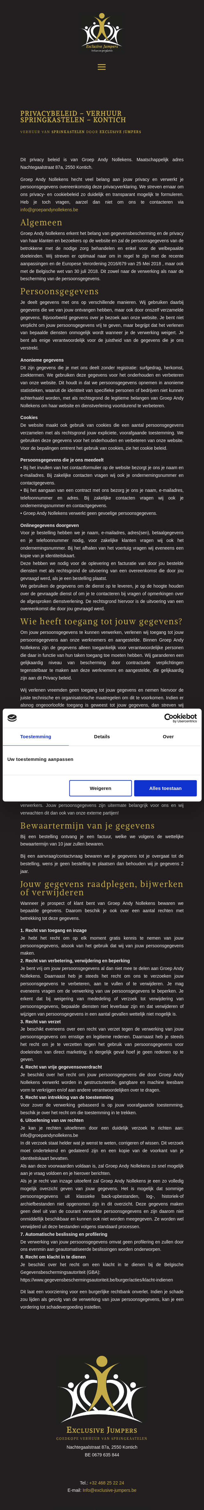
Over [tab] (168, 736)
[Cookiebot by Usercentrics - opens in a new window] (169, 718)
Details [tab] (102, 736)
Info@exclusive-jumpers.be (110, 1490)
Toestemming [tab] (35, 736)
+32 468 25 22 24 (106, 1482)
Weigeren (100, 788)
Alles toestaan (165, 788)
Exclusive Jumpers (102, 1430)
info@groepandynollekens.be (49, 209)
